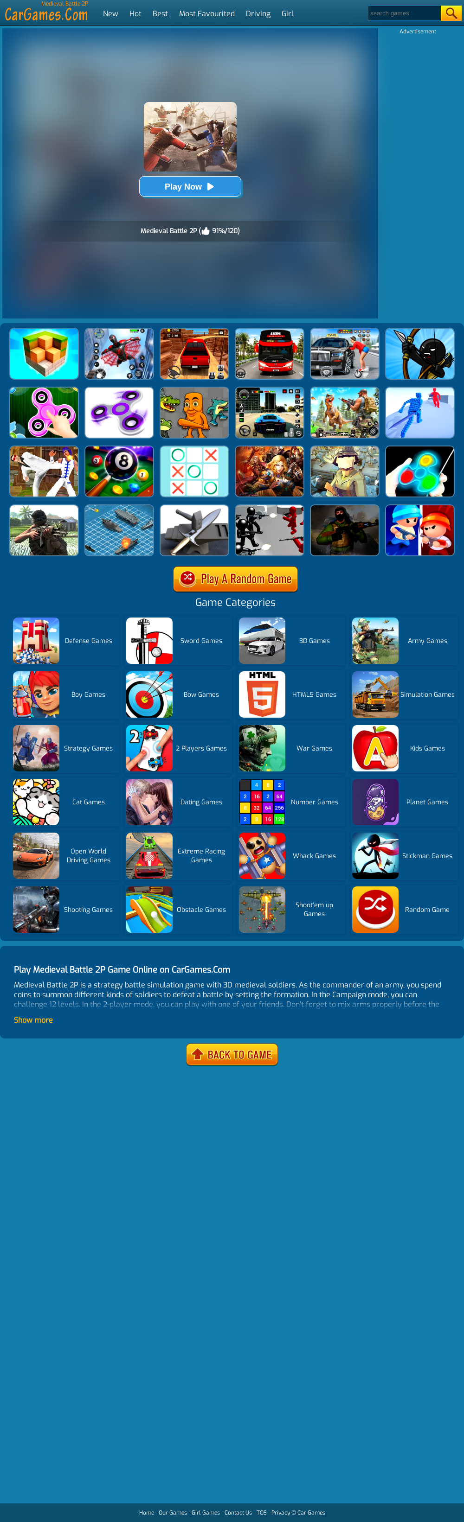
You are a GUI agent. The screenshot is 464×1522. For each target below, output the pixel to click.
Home (146, 1512)
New (110, 14)
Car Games (311, 1512)
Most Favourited (207, 14)
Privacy (280, 1512)
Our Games (173, 1512)
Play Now (190, 186)
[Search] (404, 13)
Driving (258, 14)
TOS (262, 1512)
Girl (288, 14)
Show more (33, 1020)
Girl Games (206, 1512)
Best (160, 14)
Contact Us (238, 1512)
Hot (135, 14)
